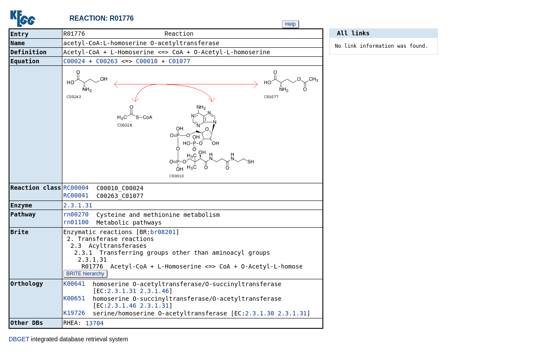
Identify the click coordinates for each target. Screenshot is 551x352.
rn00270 (76, 215)
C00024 (74, 62)
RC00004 (76, 188)
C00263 (107, 62)
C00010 (147, 62)
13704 (95, 324)
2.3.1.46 (154, 291)
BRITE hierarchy (85, 275)
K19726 (74, 313)
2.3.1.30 (259, 314)
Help (290, 24)
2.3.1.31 (77, 206)
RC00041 (76, 196)
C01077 (180, 62)
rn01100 (76, 222)
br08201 (163, 232)
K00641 (74, 284)
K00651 (74, 299)
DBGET (19, 340)
